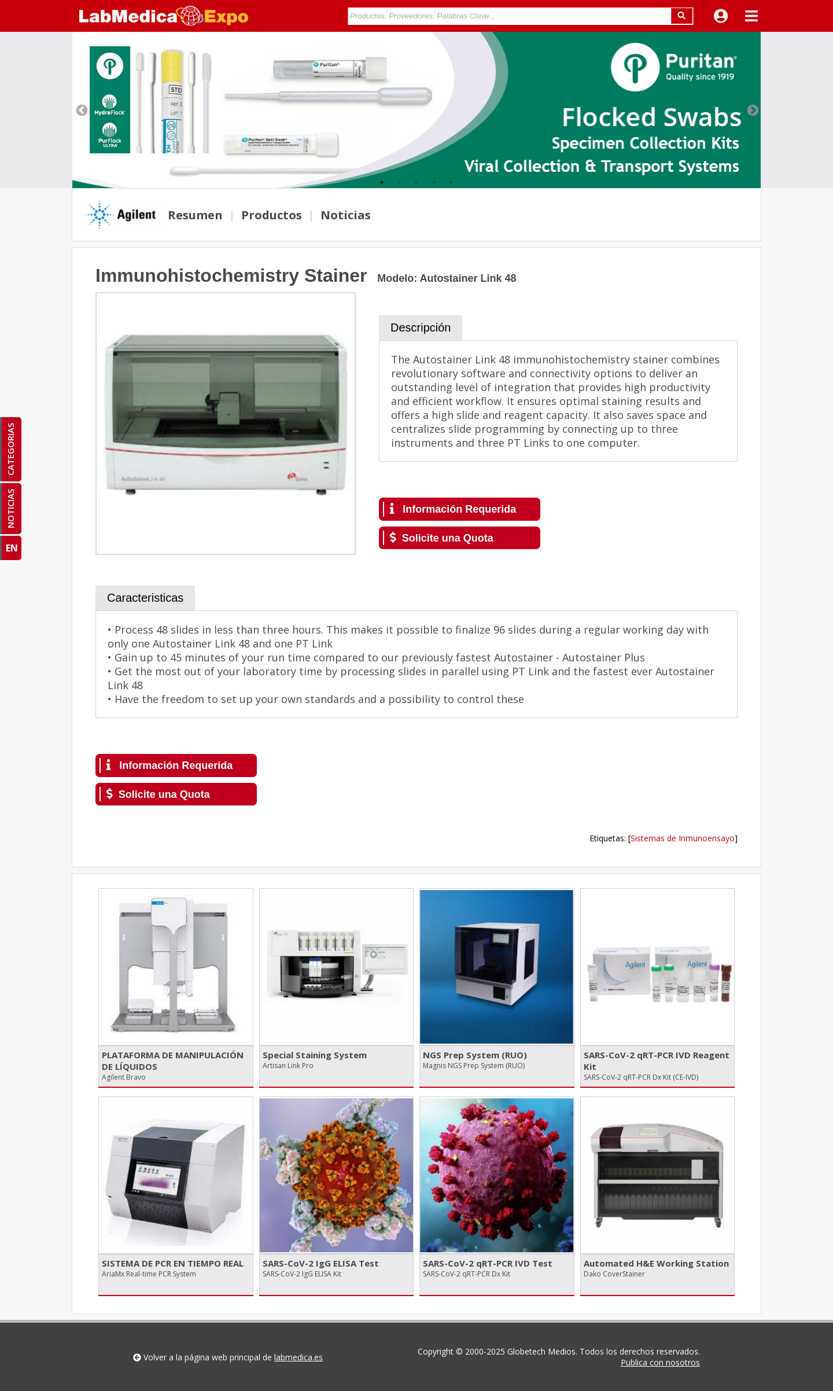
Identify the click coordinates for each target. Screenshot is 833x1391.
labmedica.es (298, 1357)
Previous (81, 110)
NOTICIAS (10, 508)
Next (752, 110)
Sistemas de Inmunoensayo (683, 838)
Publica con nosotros (660, 1362)
